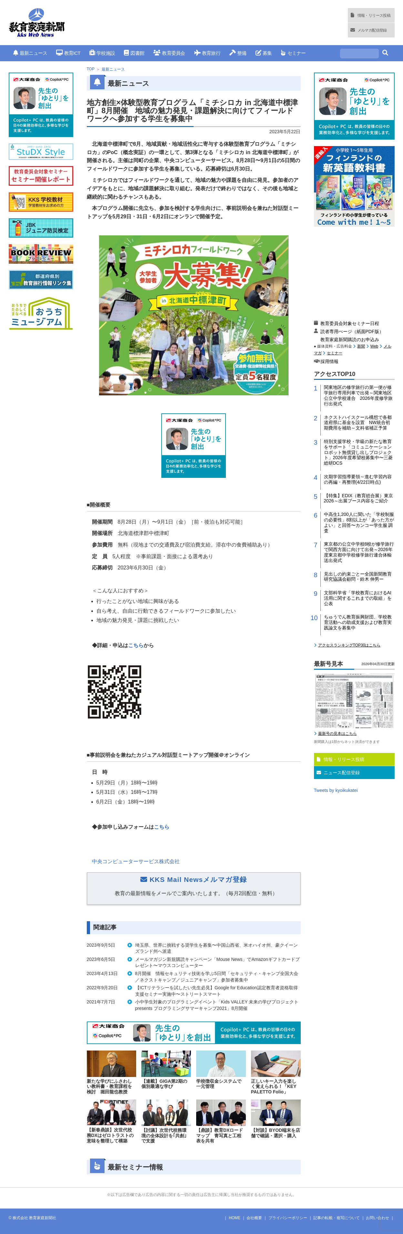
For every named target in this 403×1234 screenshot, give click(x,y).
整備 (238, 53)
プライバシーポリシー (287, 1218)
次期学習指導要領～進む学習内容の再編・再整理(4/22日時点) (358, 479)
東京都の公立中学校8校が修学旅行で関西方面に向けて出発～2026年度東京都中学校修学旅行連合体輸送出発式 (359, 552)
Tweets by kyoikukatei (336, 790)
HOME (234, 1218)
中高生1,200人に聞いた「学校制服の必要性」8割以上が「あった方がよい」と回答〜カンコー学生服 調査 (359, 522)
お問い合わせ (377, 1218)
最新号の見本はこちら (337, 733)
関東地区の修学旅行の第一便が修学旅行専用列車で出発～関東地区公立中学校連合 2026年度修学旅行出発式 (358, 395)
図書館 (134, 53)
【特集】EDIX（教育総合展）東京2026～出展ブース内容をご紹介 (358, 498)
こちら (136, 645)
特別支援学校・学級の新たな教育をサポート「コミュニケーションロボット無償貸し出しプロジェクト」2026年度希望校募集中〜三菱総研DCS (358, 452)
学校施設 (102, 53)
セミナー (293, 53)
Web (374, 346)
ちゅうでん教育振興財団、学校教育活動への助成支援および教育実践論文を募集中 (358, 622)
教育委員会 (169, 53)
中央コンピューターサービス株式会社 (136, 861)
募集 (264, 53)
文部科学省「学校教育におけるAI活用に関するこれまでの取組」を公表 (358, 598)
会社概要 (254, 1218)
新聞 (361, 346)
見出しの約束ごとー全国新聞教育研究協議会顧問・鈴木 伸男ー (358, 576)
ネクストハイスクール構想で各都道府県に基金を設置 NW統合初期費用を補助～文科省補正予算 (358, 423)
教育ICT (68, 53)
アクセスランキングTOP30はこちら (349, 645)
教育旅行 (207, 53)
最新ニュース (30, 53)
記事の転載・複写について (336, 1218)
